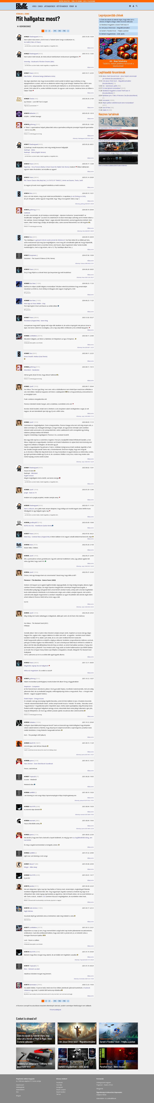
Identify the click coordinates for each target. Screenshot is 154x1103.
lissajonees (32, 255)
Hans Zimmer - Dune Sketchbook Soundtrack (38, 764)
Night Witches (28, 911)
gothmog (32, 124)
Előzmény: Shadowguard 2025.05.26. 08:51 (83, 138)
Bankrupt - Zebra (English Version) (35, 152)
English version (29, 476)
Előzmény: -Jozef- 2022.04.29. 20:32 (85, 607)
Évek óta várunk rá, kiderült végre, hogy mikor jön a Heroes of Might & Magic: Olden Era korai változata (117, 21)
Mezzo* (31, 864)
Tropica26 (32, 776)
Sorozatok (106, 100)
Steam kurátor (60, 1092)
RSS (17, 1092)
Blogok (18, 1096)
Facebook (59, 1082)
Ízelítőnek (27, 213)
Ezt (44, 896)
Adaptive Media (101, 1095)
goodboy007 (33, 522)
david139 (32, 743)
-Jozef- (31, 386)
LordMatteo (33, 336)
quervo (31, 761)
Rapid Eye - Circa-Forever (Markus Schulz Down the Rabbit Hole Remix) (46, 167)
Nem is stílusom (29, 509)
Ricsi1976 (32, 806)
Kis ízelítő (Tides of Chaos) (32, 42)
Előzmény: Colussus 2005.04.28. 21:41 (84, 263)
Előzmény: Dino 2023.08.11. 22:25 (85, 347)
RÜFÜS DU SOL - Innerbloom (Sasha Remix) (38, 526)
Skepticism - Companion (31, 686)
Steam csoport (61, 1090)
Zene (27, 14)
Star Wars (32, 283)
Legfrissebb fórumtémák (112, 72)
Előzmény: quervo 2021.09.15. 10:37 (85, 754)
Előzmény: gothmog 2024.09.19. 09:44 (84, 204)
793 (64, 31)
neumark (32, 820)
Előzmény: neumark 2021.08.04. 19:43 (84, 814)
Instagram (59, 1087)
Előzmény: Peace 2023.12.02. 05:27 (85, 277)
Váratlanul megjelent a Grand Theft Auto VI (114, 25)
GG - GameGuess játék (110, 86)
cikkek (40, 6)
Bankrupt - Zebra (29, 150)
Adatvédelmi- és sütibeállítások (106, 1098)
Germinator (33, 985)
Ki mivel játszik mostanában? (112, 88)
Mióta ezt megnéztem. (31, 670)
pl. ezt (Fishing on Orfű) (78, 196)
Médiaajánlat (20, 1087)
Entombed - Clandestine (31, 370)
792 (60, 31)
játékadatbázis (49, 6)
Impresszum (20, 1085)
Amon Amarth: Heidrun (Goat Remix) (35, 356)
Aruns (31, 545)
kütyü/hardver (62, 6)
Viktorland (34, 473)
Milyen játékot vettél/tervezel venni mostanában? (118, 103)
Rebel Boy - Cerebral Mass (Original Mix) (37, 537)
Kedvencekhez (24, 26)
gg (76, 6)
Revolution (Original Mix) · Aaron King (36, 321)
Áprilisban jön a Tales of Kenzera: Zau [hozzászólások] (120, 95)
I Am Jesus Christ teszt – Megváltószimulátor (115, 28)
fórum (71, 6)
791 (55, 31)
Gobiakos (32, 722)
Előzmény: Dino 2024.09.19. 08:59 (85, 231)
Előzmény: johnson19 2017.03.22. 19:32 (84, 800)
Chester (31, 99)
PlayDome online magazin (25, 1079)
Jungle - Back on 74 (30, 493)
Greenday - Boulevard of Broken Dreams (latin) (39, 62)
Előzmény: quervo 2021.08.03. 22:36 (85, 828)
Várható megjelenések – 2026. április (112, 34)
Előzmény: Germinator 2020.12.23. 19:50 (84, 978)
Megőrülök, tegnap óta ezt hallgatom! (36, 666)
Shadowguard (33, 37)
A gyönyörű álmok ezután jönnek (45, 240)
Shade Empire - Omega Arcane (34, 698)
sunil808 (32, 792)
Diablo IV (105, 110)
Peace (31, 73)
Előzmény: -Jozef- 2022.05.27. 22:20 (85, 461)
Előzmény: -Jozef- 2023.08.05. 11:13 (85, 416)
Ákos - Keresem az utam (32, 969)
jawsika (31, 886)
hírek (34, 6)
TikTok (58, 1094)
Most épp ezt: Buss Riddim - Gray (34, 303)
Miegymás (99, 1089)
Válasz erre (90, 48)
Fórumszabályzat (55, 1010)
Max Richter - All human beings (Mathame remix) (39, 76)
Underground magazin (103, 1082)
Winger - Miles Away (30, 867)
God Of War (106, 107)
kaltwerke (32, 113)
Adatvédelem (20, 1090)
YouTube (59, 1085)
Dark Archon (33, 908)
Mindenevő (61, 240)
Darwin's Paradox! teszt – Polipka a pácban (114, 31)
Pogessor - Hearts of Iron (104, 1085)
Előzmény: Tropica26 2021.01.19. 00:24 (84, 960)
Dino (30, 193)
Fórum (19, 14)
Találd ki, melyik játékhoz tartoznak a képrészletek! (118, 63)
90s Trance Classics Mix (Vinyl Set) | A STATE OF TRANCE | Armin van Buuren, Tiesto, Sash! (53, 180)
